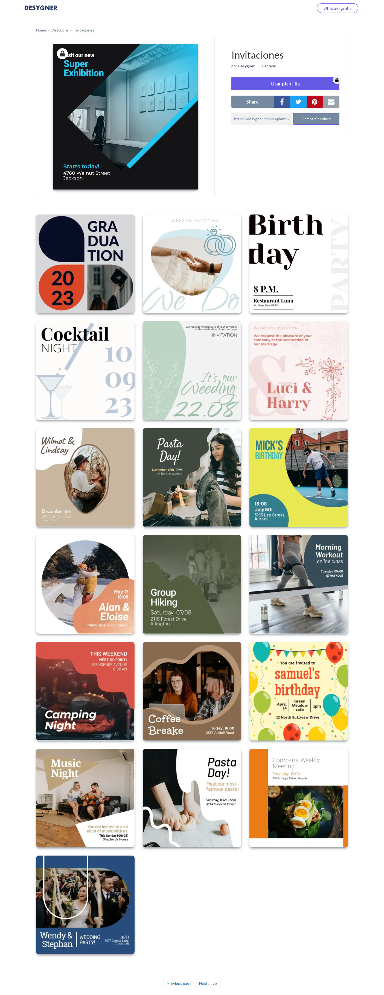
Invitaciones (83, 30)
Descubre (59, 30)
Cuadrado (268, 66)
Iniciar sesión (295, 8)
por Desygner (243, 66)
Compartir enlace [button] (316, 118)
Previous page (179, 983)
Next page (208, 983)
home (41, 30)
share (252, 102)
